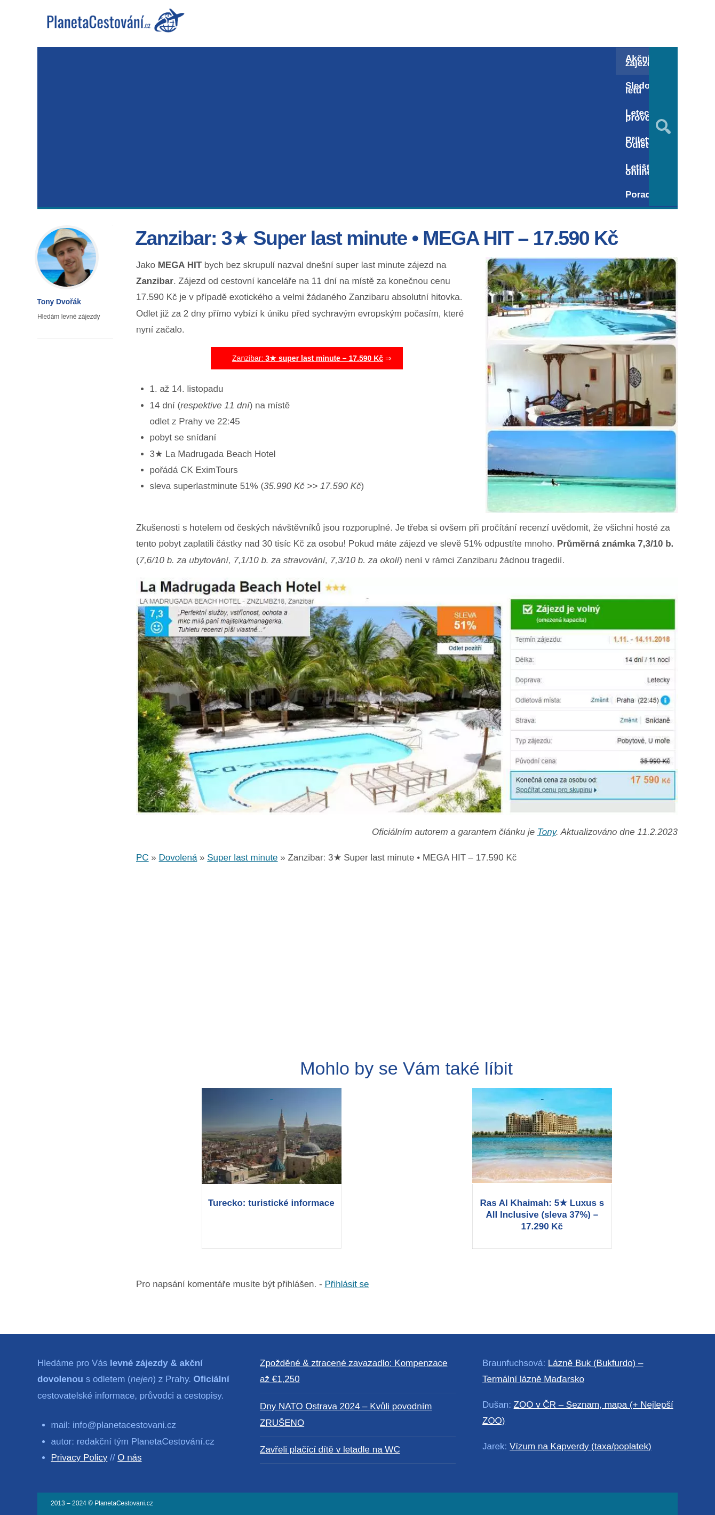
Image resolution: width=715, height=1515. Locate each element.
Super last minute (242, 858)
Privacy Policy (79, 1458)
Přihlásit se (346, 1284)
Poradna (643, 195)
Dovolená (178, 858)
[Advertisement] (326, 127)
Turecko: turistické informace (271, 1203)
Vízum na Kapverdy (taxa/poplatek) (581, 1446)
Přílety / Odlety (641, 142)
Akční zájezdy (641, 60)
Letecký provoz (642, 115)
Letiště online (640, 169)
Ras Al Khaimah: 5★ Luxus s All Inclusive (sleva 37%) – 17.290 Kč (542, 1215)
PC (142, 858)
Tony (546, 832)
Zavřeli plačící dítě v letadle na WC (330, 1450)
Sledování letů (646, 88)
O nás (129, 1458)
